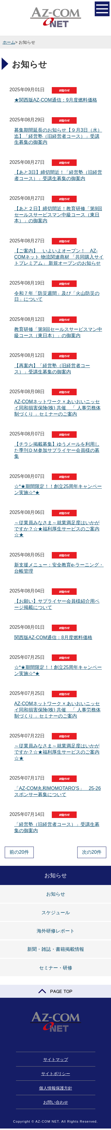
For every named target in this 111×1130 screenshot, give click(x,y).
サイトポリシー (55, 1073)
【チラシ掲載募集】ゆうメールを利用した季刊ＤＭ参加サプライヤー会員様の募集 (56, 450)
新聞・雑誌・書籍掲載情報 (55, 949)
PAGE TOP (55, 991)
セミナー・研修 (55, 967)
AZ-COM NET (55, 17)
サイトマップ (55, 1059)
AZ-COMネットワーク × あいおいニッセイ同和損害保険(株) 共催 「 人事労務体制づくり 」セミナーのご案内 (57, 408)
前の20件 (19, 852)
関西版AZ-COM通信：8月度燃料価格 (53, 637)
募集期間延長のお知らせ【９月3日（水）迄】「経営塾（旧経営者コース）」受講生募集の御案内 (58, 136)
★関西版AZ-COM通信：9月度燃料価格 (55, 99)
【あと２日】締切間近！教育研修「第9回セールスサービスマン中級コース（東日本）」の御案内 (58, 214)
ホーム (9, 42)
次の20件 (92, 852)
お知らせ (55, 894)
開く (102, 8)
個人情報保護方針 (55, 1088)
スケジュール (55, 912)
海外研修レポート (56, 930)
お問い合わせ (55, 1102)
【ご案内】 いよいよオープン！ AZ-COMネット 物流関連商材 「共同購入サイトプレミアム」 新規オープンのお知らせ (59, 257)
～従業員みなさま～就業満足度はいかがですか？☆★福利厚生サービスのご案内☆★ (56, 529)
